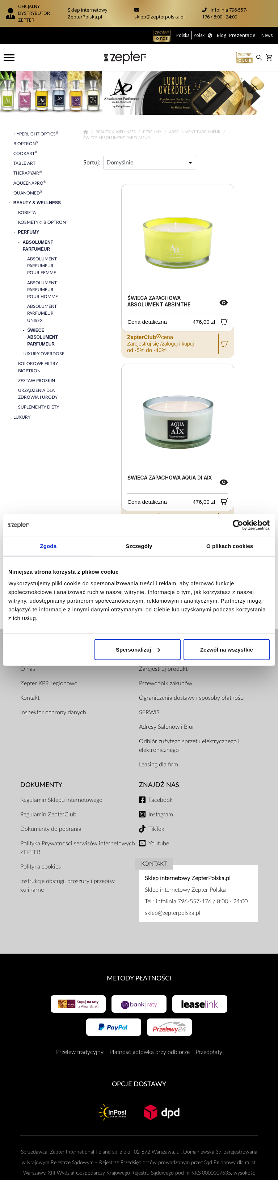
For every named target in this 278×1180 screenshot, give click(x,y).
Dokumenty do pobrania (50, 829)
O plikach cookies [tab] (229, 546)
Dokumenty (41, 785)
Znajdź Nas (159, 785)
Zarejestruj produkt (163, 669)
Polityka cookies (40, 867)
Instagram (160, 814)
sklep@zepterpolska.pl (159, 16)
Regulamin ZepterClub (48, 814)
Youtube (158, 843)
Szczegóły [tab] (139, 546)
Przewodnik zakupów (165, 683)
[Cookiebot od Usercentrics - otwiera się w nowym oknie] (238, 525)
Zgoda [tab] (48, 546)
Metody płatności (139, 978)
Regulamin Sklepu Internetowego (61, 800)
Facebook (160, 800)
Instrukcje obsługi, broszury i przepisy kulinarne (67, 885)
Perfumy (153, 132)
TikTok (156, 829)
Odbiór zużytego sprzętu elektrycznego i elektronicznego (189, 745)
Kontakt (29, 698)
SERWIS (149, 712)
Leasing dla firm (158, 764)
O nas (27, 669)
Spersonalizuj (138, 649)
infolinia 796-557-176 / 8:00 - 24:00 (224, 13)
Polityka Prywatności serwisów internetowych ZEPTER (77, 848)
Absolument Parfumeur (195, 132)
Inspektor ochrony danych (53, 712)
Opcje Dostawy (139, 1084)
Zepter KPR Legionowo (48, 683)
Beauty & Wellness (116, 132)
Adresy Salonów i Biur (166, 727)
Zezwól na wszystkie (226, 649)
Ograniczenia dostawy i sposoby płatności (192, 698)
